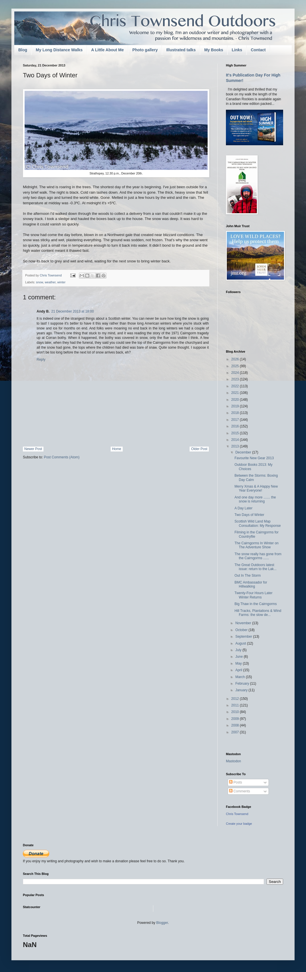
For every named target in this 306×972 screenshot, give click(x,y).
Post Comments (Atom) (62, 457)
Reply (41, 360)
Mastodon (233, 761)
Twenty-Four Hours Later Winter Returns (254, 595)
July (239, 650)
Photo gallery (145, 50)
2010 (235, 712)
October (242, 630)
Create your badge (239, 823)
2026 (235, 359)
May (239, 663)
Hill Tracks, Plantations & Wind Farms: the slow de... (258, 613)
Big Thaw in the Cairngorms (256, 604)
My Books (213, 50)
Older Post (199, 449)
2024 (235, 373)
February (242, 684)
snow (39, 282)
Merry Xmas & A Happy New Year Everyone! (256, 488)
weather (50, 282)
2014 (235, 440)
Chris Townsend (237, 814)
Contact (258, 50)
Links (237, 50)
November (243, 623)
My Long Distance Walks (59, 50)
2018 (235, 413)
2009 (235, 719)
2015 (235, 433)
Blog (22, 50)
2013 (235, 446)
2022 (235, 386)
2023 (235, 379)
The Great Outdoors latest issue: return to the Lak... (256, 567)
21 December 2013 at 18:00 (72, 311)
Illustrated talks (181, 50)
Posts (235, 782)
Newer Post (33, 449)
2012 (235, 699)
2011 (235, 705)
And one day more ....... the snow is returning (255, 499)
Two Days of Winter (249, 515)
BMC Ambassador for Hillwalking (251, 584)
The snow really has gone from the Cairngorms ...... (258, 556)
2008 (235, 725)
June (239, 657)
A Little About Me (107, 50)
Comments (239, 791)
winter (61, 282)
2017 (235, 420)
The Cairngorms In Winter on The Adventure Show (257, 545)
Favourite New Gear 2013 (254, 458)
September (244, 637)
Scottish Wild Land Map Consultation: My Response (258, 523)
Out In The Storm (248, 576)
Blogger (162, 923)
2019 (235, 406)
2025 (235, 366)
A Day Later (244, 508)
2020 (235, 400)
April (239, 670)
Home (116, 449)
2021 (235, 393)
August (241, 643)
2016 (235, 426)
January (242, 690)
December (243, 452)
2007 (235, 732)
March (240, 677)
